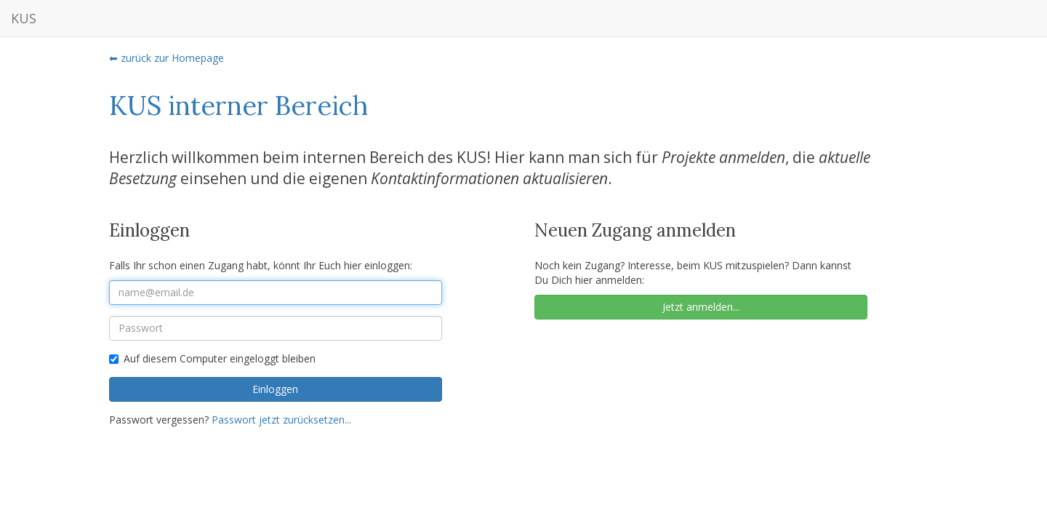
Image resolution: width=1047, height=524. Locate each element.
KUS (23, 18)
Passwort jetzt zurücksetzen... (281, 419)
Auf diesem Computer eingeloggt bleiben (212, 358)
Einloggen (275, 389)
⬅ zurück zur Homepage (166, 58)
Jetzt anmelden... (700, 307)
